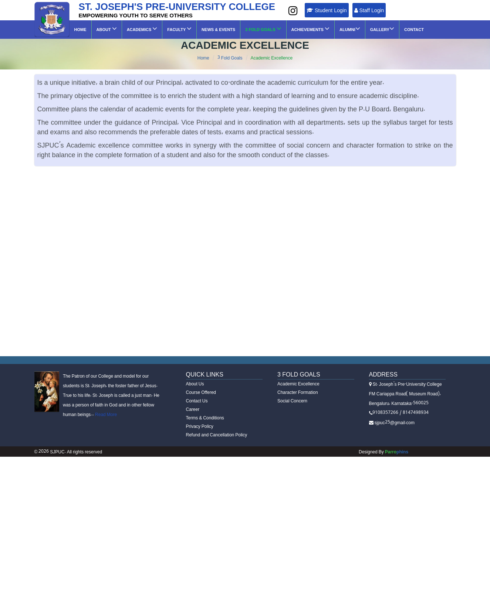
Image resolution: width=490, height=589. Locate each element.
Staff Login (369, 10)
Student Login (327, 10)
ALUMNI (349, 28)
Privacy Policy (199, 426)
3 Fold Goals (263, 28)
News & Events (218, 29)
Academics (142, 28)
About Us (195, 384)
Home (80, 29)
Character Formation (297, 392)
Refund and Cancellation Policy (216, 435)
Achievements (310, 28)
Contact (414, 29)
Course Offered (201, 392)
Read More (105, 414)
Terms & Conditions (205, 418)
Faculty (179, 28)
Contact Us (197, 401)
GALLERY (382, 28)
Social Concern (292, 401)
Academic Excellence (272, 58)
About (107, 28)
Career (193, 409)
